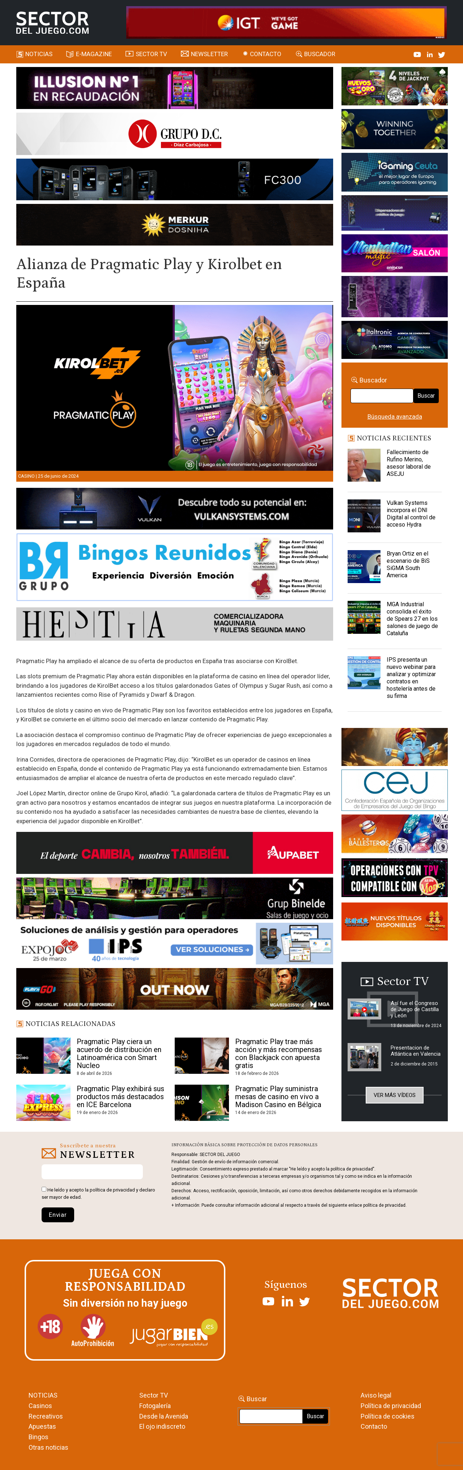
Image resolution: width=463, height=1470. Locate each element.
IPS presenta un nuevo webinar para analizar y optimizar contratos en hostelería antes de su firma (411, 677)
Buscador (319, 54)
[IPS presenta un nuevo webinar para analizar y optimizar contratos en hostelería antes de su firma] (364, 674)
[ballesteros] (394, 835)
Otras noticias (48, 1447)
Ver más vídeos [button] (395, 1095)
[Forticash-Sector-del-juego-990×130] (175, 180)
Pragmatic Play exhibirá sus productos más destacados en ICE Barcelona (120, 1097)
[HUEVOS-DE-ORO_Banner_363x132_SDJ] (394, 87)
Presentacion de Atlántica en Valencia (416, 1050)
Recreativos (46, 1416)
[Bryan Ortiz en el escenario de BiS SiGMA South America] (364, 568)
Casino (26, 476)
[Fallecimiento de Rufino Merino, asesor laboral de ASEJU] (364, 467)
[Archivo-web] (394, 341)
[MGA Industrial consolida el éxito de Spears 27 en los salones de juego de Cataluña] (364, 619)
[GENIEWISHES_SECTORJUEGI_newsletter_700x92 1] (175, 226)
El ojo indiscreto (162, 1426)
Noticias (38, 54)
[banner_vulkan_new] (175, 510)
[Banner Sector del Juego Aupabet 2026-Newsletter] (175, 854)
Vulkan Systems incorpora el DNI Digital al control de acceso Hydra (411, 513)
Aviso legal (376, 1395)
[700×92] (175, 990)
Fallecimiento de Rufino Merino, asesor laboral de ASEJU (409, 463)
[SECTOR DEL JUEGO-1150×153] (175, 135)
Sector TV (153, 1395)
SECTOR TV (151, 54)
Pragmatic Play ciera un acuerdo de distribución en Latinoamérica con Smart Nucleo (119, 1053)
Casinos (40, 1406)
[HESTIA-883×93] (175, 625)
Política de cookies (388, 1416)
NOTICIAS (43, 1395)
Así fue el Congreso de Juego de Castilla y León (415, 1009)
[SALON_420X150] (394, 254)
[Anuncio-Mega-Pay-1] (394, 214)
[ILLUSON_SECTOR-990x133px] (175, 89)
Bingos (38, 1437)
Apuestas (42, 1426)
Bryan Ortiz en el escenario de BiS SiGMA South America (408, 564)
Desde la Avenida (163, 1416)
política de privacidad (112, 1190)
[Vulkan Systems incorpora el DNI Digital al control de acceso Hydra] (364, 517)
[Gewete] (394, 298)
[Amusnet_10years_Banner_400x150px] (394, 130)
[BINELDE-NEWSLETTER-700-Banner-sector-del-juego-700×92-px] (175, 899)
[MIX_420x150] (394, 922)
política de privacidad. (385, 1205)
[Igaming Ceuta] (394, 173)
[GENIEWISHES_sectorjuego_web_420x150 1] (394, 747)
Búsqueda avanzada (395, 416)
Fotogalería (155, 1406)
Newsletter (209, 54)
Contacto (265, 54)
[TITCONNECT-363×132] (394, 879)
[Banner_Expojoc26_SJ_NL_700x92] (175, 944)
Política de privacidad (391, 1406)
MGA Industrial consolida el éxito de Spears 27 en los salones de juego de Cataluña (412, 619)
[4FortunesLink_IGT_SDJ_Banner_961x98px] (286, 22)
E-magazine (94, 54)
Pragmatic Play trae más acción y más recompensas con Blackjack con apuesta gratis (278, 1053)
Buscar (426, 395)
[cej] (394, 791)
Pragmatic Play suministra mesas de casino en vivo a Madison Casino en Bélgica (278, 1097)
